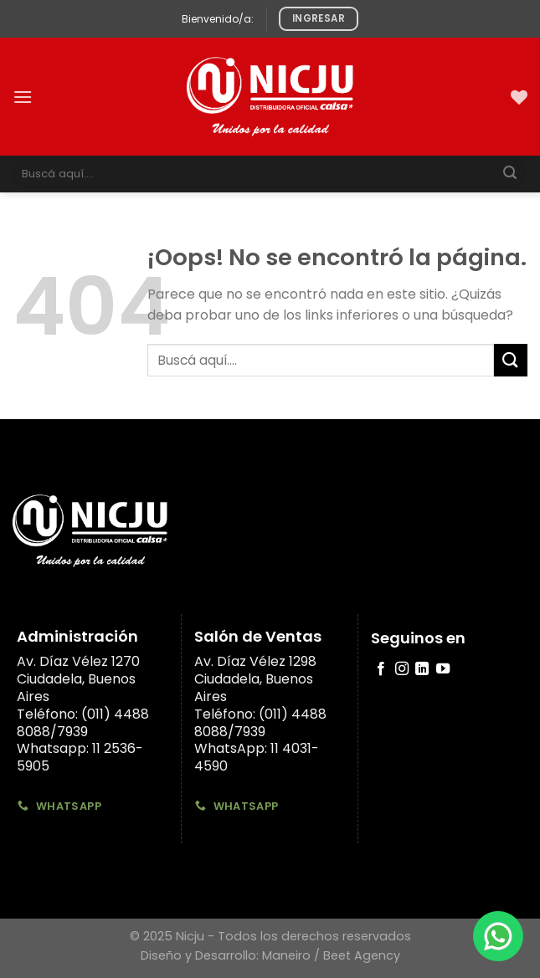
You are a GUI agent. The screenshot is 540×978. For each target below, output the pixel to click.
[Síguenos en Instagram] (402, 669)
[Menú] (23, 96)
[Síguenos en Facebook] (381, 669)
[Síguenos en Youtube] (443, 669)
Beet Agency (361, 955)
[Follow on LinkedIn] (422, 669)
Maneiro (286, 955)
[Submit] (510, 174)
